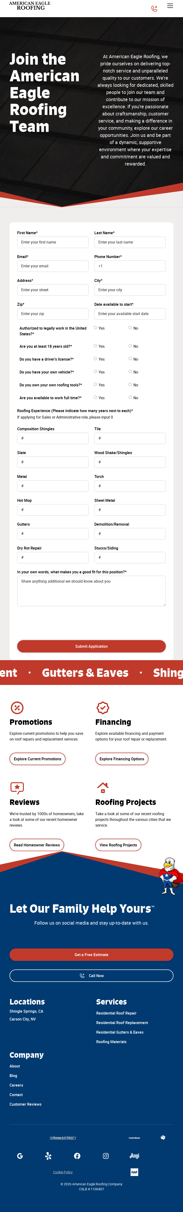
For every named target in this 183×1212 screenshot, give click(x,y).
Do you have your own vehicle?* (47, 372)
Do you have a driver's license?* (47, 359)
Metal (22, 476)
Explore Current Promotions (37, 758)
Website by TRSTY (63, 1138)
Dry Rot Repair (29, 548)
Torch (99, 476)
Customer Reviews (25, 1104)
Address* (25, 280)
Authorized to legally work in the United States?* (53, 331)
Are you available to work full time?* (50, 397)
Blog (13, 1075)
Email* (22, 256)
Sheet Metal (104, 500)
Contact (16, 1094)
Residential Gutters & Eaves (119, 1032)
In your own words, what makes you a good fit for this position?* (72, 572)
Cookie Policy (63, 1172)
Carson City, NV (23, 1019)
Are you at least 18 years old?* (46, 346)
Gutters (23, 524)
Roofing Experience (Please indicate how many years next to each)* (75, 410)
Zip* (20, 304)
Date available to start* (113, 304)
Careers (16, 1085)
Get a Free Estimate (91, 954)
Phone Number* (108, 256)
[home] (30, 5)
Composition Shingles (35, 428)
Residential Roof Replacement (122, 1022)
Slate (21, 452)
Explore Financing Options (122, 758)
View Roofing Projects (118, 845)
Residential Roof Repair (116, 1013)
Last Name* (104, 232)
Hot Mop (24, 500)
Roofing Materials (111, 1041)
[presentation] (53, 620)
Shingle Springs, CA (26, 1011)
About (15, 1066)
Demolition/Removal (111, 524)
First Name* (27, 232)
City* (98, 280)
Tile (97, 428)
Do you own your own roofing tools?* (51, 385)
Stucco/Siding (106, 548)
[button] (169, 5)
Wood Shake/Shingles (113, 452)
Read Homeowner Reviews (37, 845)
